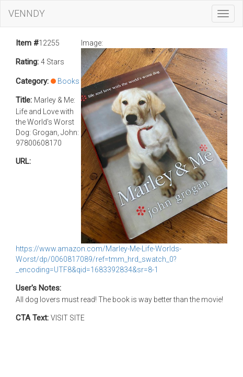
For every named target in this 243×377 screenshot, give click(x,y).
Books (68, 81)
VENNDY (26, 13)
